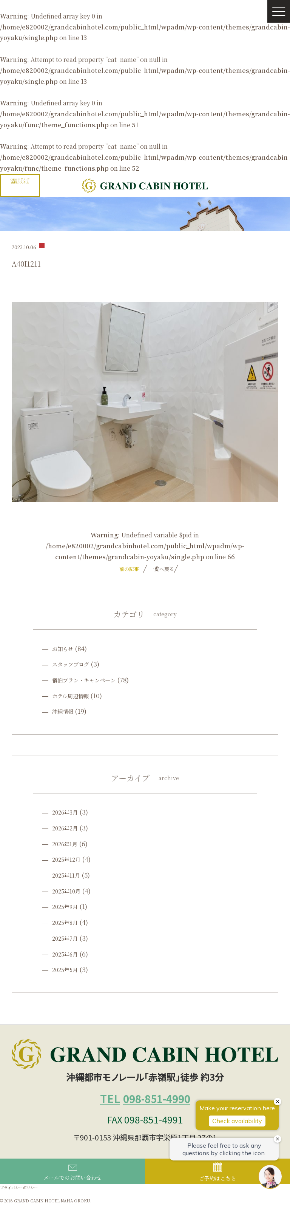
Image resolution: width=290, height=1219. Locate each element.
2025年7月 (67, 938)
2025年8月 (67, 922)
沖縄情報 (65, 711)
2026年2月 (68, 827)
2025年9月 (67, 906)
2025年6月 (67, 953)
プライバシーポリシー (24, 1201)
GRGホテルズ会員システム (20, 180)
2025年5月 (67, 969)
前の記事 (129, 568)
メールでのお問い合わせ (72, 1185)
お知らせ (64, 648)
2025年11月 (69, 875)
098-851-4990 (145, 1104)
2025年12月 (69, 859)
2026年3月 (68, 811)
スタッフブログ (74, 663)
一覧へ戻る (161, 568)
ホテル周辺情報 (74, 695)
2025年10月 (69, 890)
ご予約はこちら (217, 1185)
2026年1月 (67, 843)
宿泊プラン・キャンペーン (90, 679)
